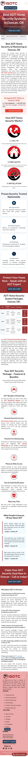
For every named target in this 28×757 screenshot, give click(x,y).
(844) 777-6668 (10, 8)
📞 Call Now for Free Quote (14, 110)
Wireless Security (10, 708)
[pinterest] (11, 748)
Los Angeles (9, 724)
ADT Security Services (12, 36)
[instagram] (8, 748)
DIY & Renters (9, 703)
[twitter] (5, 748)
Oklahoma (22, 36)
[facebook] (3, 748)
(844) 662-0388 (14, 30)
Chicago (8, 719)
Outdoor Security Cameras (13, 705)
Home (4, 26)
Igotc (7, 752)
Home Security (10, 695)
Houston (8, 716)
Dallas (7, 727)
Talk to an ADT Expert (25, 313)
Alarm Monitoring (11, 700)
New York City (9, 714)
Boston (8, 722)
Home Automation (11, 697)
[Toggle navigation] (26, 3)
